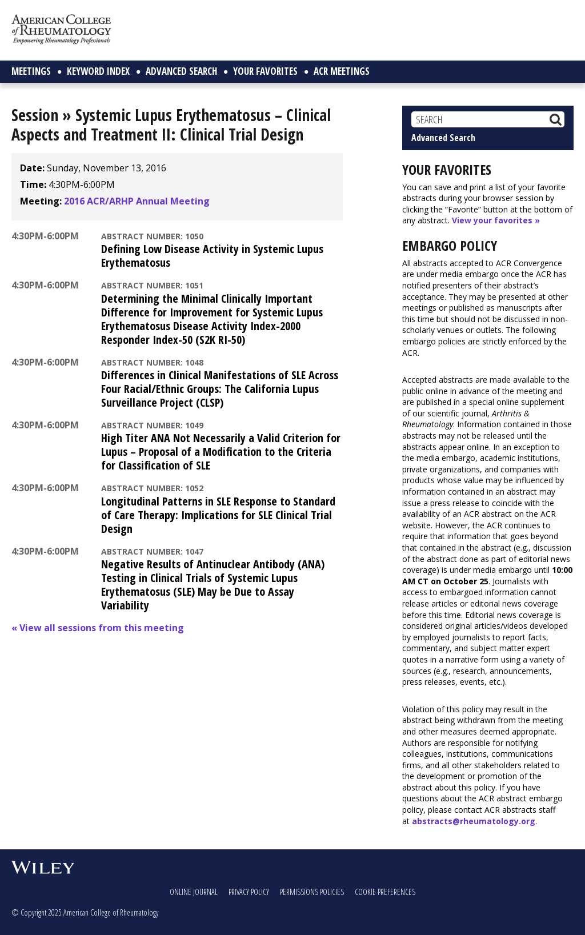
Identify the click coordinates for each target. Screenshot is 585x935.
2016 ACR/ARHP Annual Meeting (137, 201)
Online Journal (194, 891)
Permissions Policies (312, 891)
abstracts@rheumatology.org (473, 821)
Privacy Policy (249, 891)
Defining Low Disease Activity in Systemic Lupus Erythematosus (212, 255)
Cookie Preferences (385, 891)
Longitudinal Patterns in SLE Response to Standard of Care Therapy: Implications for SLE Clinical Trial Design (218, 514)
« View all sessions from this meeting (97, 627)
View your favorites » (496, 220)
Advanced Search (443, 137)
